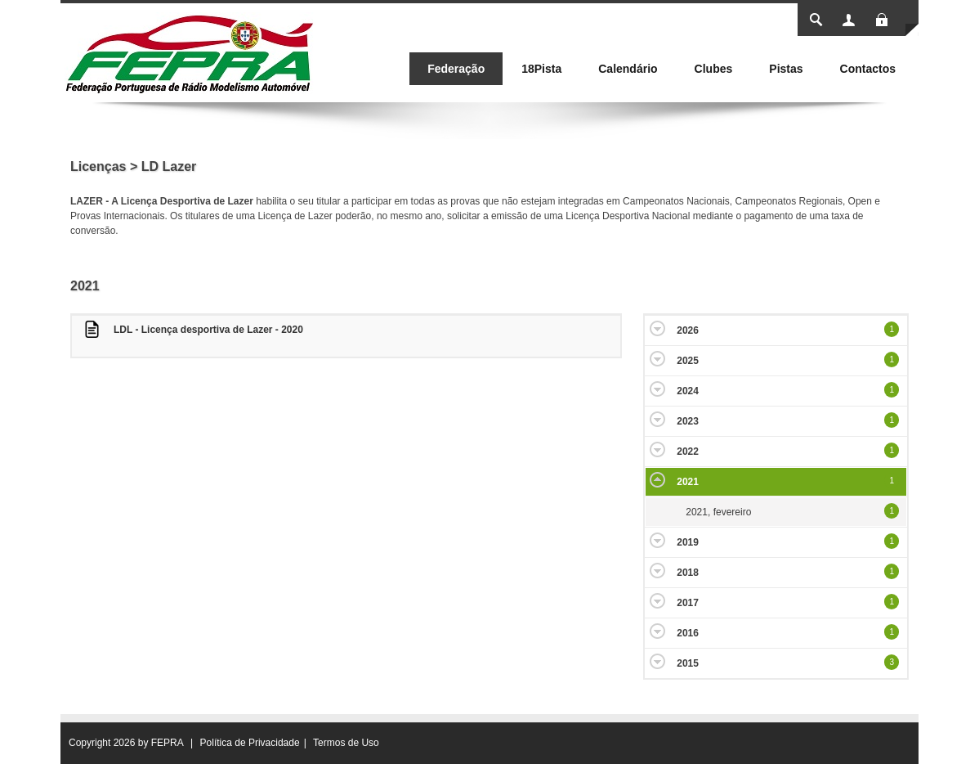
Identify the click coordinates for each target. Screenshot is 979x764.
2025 (688, 360)
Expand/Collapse (657, 328)
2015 (688, 663)
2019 (688, 542)
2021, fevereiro (718, 512)
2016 (688, 633)
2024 (688, 391)
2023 (688, 421)
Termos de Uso (346, 742)
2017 (688, 603)
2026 (688, 330)
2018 (688, 572)
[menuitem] (456, 68)
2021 (688, 482)
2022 (688, 451)
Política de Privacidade (250, 742)
